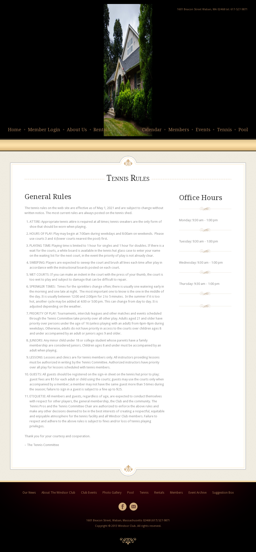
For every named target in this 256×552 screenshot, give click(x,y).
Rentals (102, 129)
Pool (243, 129)
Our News (29, 492)
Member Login (44, 129)
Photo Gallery (112, 492)
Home (14, 129)
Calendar (152, 129)
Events (203, 129)
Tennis (224, 129)
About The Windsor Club (58, 492)
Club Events (89, 492)
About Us (77, 129)
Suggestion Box (223, 492)
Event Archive (197, 492)
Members (178, 129)
